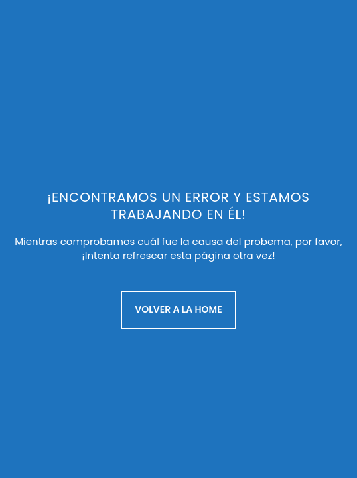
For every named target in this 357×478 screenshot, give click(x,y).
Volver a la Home (178, 309)
